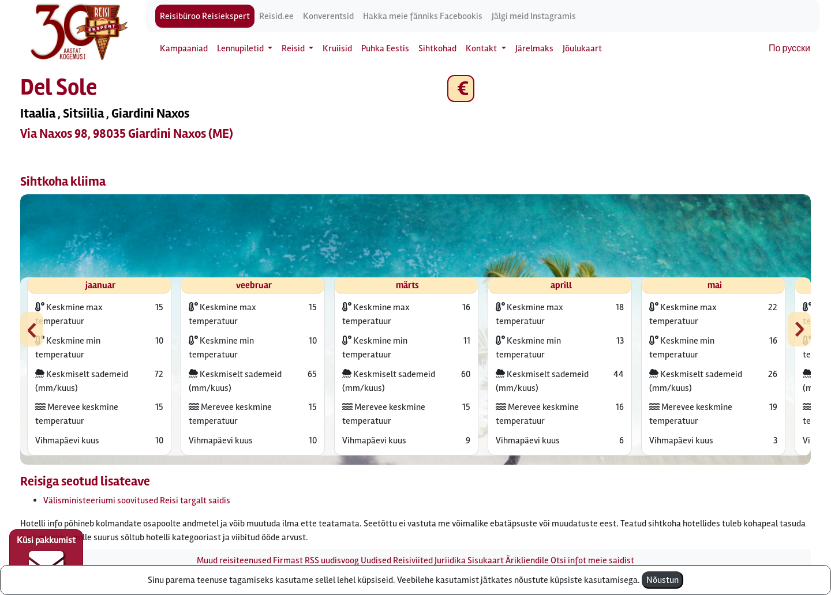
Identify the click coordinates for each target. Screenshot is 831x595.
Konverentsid (328, 16)
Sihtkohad (437, 48)
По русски (789, 48)
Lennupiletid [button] (241, 48)
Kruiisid (337, 48)
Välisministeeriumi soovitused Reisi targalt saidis (136, 500)
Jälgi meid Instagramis (534, 16)
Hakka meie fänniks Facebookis (422, 16)
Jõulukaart (582, 48)
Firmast (288, 560)
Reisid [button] (294, 48)
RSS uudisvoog (332, 560)
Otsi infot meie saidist (592, 560)
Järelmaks (534, 48)
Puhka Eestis (385, 48)
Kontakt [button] (482, 48)
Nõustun (662, 580)
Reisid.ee (276, 16)
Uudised (376, 560)
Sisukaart (485, 560)
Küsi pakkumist (46, 558)
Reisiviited (413, 560)
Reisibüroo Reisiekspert (205, 16)
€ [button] (461, 88)
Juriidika (450, 560)
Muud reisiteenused (234, 560)
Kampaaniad (184, 48)
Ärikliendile (527, 560)
